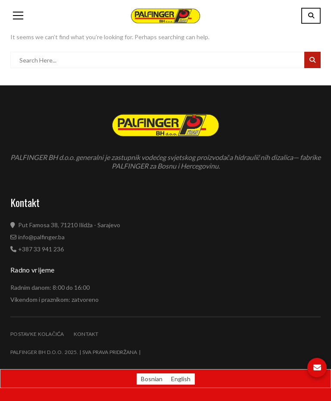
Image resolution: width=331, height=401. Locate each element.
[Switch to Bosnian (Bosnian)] (152, 379)
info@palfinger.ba (41, 237)
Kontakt (86, 334)
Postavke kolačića (37, 334)
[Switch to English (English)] (181, 379)
